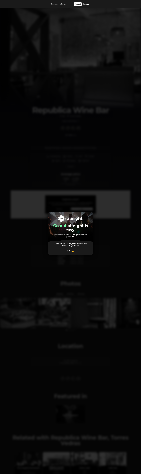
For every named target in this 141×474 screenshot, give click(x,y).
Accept (78, 4)
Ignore (86, 4)
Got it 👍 (70, 251)
